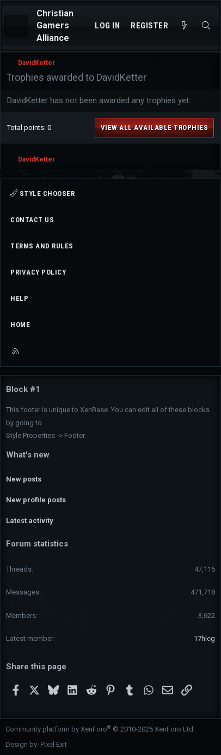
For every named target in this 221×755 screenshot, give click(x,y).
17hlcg (204, 638)
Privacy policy (38, 272)
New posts (23, 479)
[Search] (206, 26)
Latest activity (29, 520)
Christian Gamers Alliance (54, 25)
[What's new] (184, 26)
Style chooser (42, 193)
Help (19, 298)
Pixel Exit (53, 744)
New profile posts (36, 500)
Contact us (32, 220)
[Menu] (16, 26)
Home (20, 324)
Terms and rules (41, 246)
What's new (28, 455)
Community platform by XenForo (100, 729)
